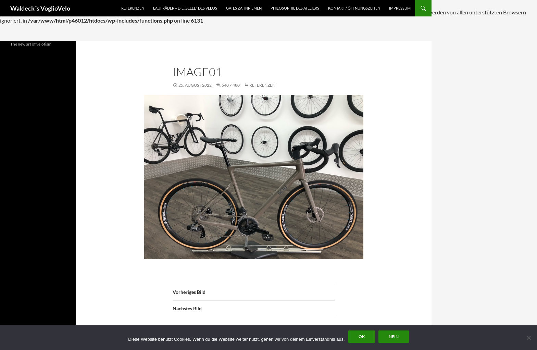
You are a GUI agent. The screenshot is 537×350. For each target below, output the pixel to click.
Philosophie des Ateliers (295, 8)
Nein (394, 336)
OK (362, 336)
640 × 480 (231, 85)
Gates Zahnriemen (244, 8)
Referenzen (132, 8)
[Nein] (528, 337)
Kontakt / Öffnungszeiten (354, 8)
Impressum (400, 8)
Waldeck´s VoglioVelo (40, 8)
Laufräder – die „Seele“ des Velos (185, 8)
